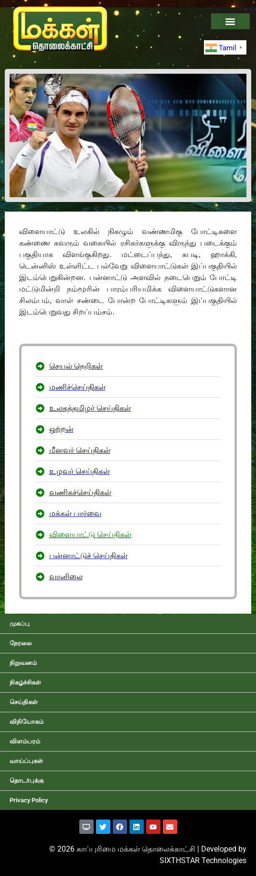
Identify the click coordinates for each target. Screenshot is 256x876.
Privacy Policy (29, 800)
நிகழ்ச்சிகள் (25, 682)
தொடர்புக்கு (26, 780)
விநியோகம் (26, 721)
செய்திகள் (24, 702)
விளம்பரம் (25, 741)
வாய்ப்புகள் (26, 760)
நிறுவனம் (23, 662)
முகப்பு (20, 623)
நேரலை (21, 643)
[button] (230, 21)
